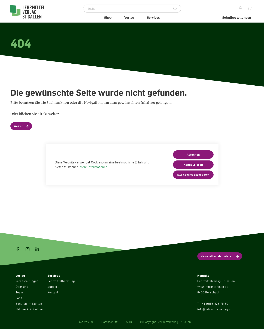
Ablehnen (193, 154)
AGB (129, 322)
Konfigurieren (193, 164)
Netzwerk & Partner (29, 309)
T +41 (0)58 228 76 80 (212, 303)
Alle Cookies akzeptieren (193, 174)
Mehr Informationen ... (95, 167)
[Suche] (126, 9)
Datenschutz (109, 322)
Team (19, 292)
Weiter (18, 126)
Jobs (19, 298)
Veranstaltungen (27, 281)
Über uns (22, 286)
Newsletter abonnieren (217, 256)
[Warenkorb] (249, 8)
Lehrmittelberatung (61, 281)
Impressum (85, 322)
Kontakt (52, 292)
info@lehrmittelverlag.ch (214, 309)
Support (53, 286)
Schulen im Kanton (29, 303)
